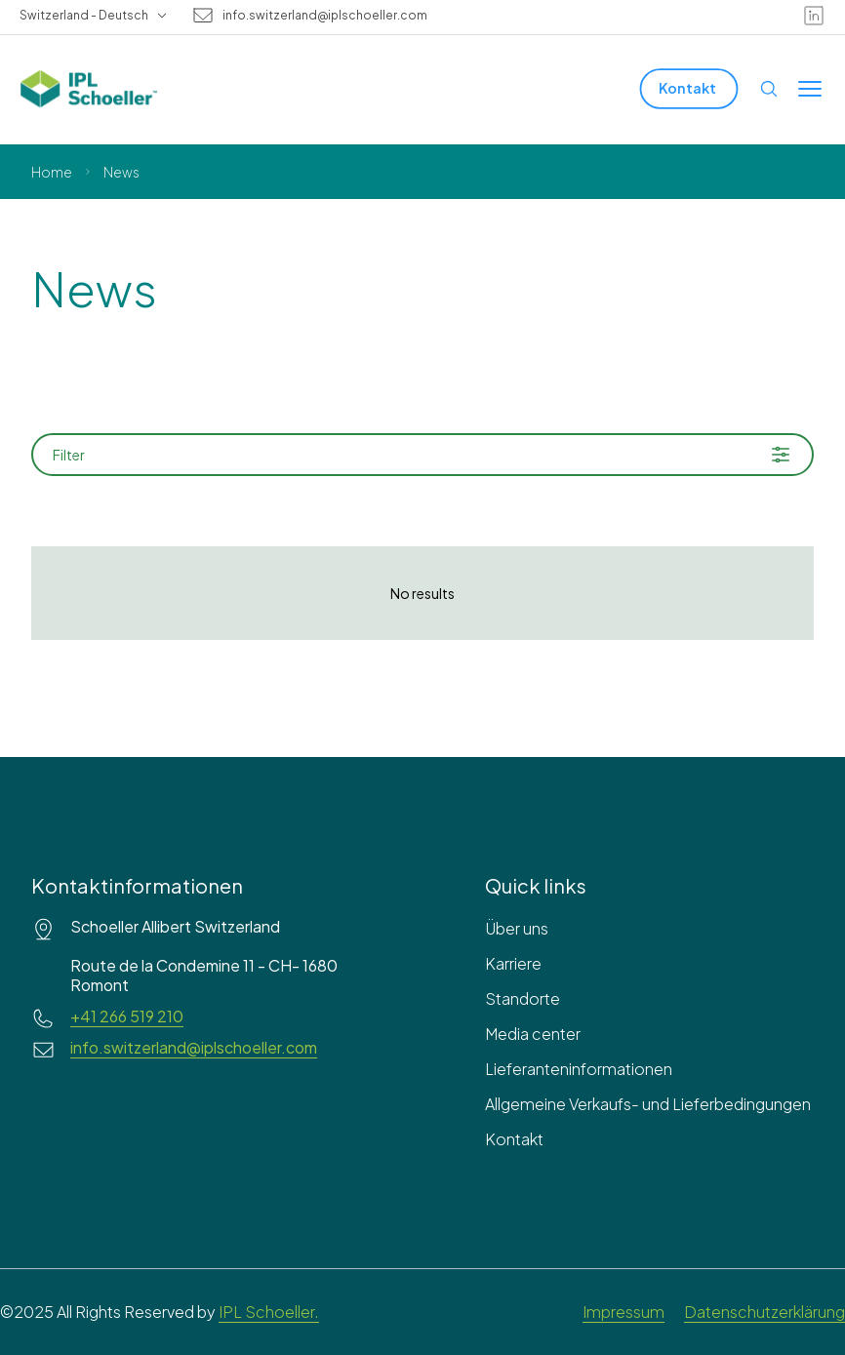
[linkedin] (813, 15)
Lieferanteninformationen (578, 1068)
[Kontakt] (689, 88)
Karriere (513, 963)
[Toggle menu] (809, 88)
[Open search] (769, 88)
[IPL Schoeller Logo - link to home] (89, 88)
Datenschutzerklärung (764, 1311)
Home (51, 171)
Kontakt (514, 1139)
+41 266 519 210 (126, 1016)
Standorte (522, 998)
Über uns (516, 928)
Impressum (623, 1311)
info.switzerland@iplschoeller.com (324, 15)
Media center (533, 1033)
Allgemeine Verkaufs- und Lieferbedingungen (648, 1104)
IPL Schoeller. (269, 1311)
